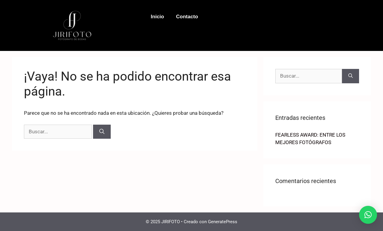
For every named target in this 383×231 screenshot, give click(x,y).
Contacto (187, 16)
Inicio (157, 16)
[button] (368, 215)
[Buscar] (102, 132)
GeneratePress (222, 221)
